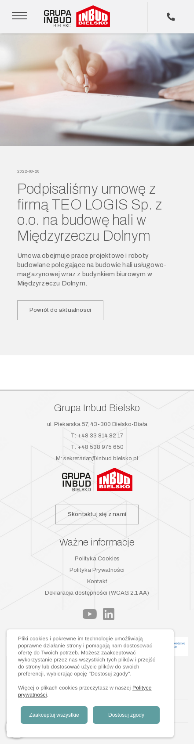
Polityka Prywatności (97, 570)
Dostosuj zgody (126, 715)
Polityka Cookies (97, 559)
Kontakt (97, 581)
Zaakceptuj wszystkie (54, 715)
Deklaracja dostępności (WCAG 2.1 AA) (97, 593)
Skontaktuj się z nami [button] (97, 514)
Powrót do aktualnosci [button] (60, 310)
